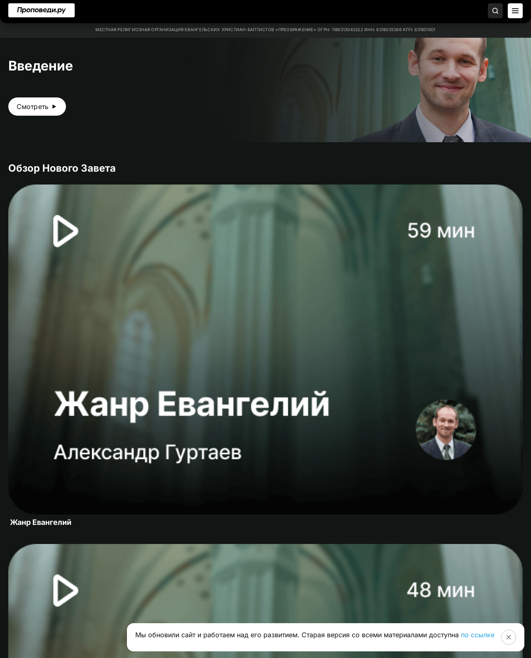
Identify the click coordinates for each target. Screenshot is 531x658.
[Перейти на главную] (41, 10)
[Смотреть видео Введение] (37, 106)
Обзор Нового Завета (62, 168)
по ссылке (477, 635)
